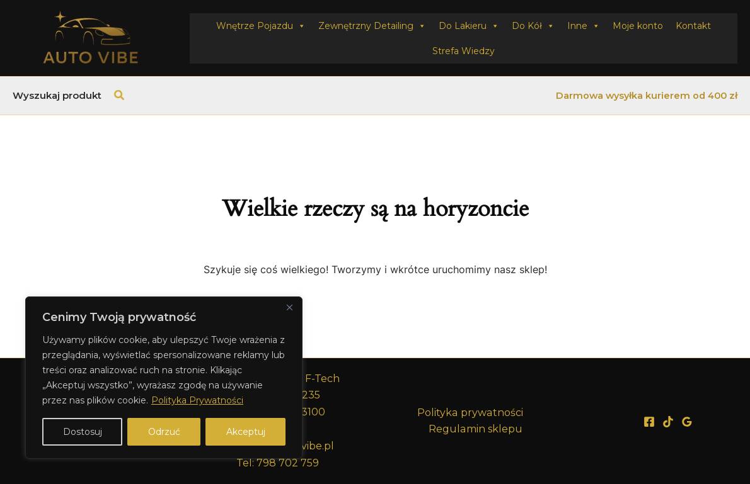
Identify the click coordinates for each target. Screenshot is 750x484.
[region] (164, 377)
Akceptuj (245, 431)
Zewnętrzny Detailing (372, 25)
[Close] (289, 307)
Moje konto (638, 25)
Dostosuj (82, 431)
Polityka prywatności (470, 413)
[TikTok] (668, 421)
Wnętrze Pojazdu (261, 25)
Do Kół (533, 25)
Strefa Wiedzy (463, 51)
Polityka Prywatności (197, 400)
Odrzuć (164, 431)
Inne (583, 25)
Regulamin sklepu (475, 429)
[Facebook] (649, 421)
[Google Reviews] (687, 421)
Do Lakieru (469, 25)
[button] (119, 95)
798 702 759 (288, 463)
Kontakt (693, 25)
